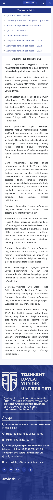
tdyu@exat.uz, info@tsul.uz (30, 462)
